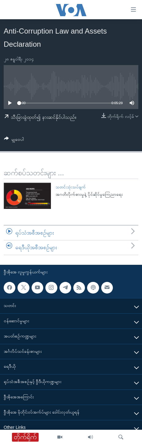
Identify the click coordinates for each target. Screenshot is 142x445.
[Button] (14, 140)
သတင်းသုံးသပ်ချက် (70, 187)
